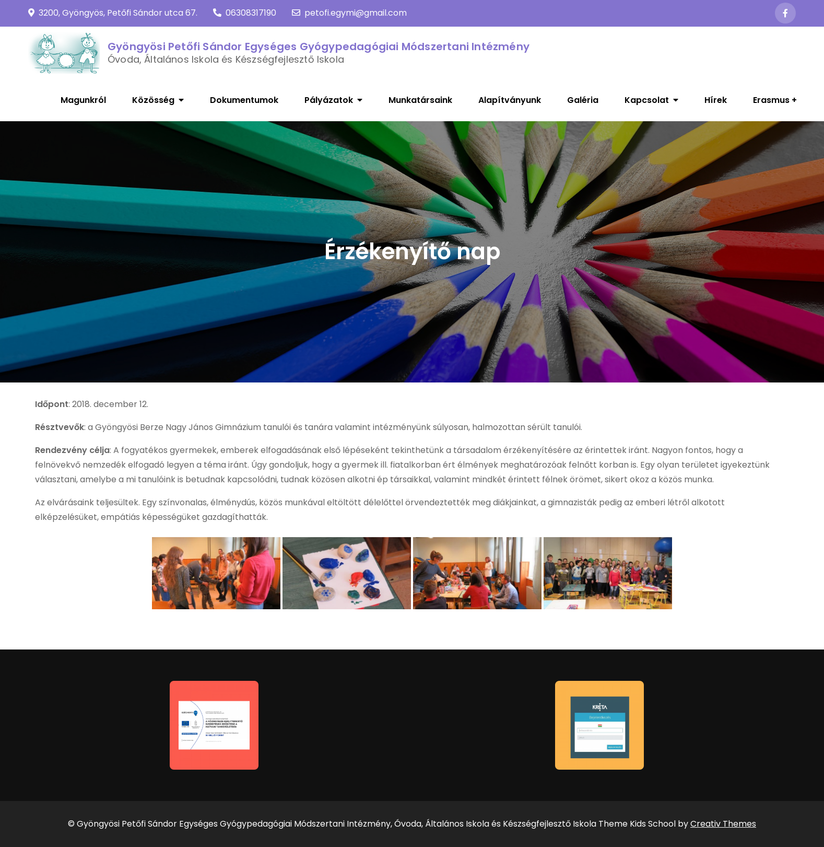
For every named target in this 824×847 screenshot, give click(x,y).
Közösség (153, 100)
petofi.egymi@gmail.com (349, 13)
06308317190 (244, 13)
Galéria (582, 100)
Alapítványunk (509, 100)
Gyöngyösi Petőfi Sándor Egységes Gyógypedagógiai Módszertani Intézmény (318, 46)
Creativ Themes (723, 824)
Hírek (715, 100)
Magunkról (83, 100)
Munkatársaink (420, 100)
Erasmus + (775, 100)
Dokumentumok (244, 100)
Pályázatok (328, 100)
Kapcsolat (647, 100)
